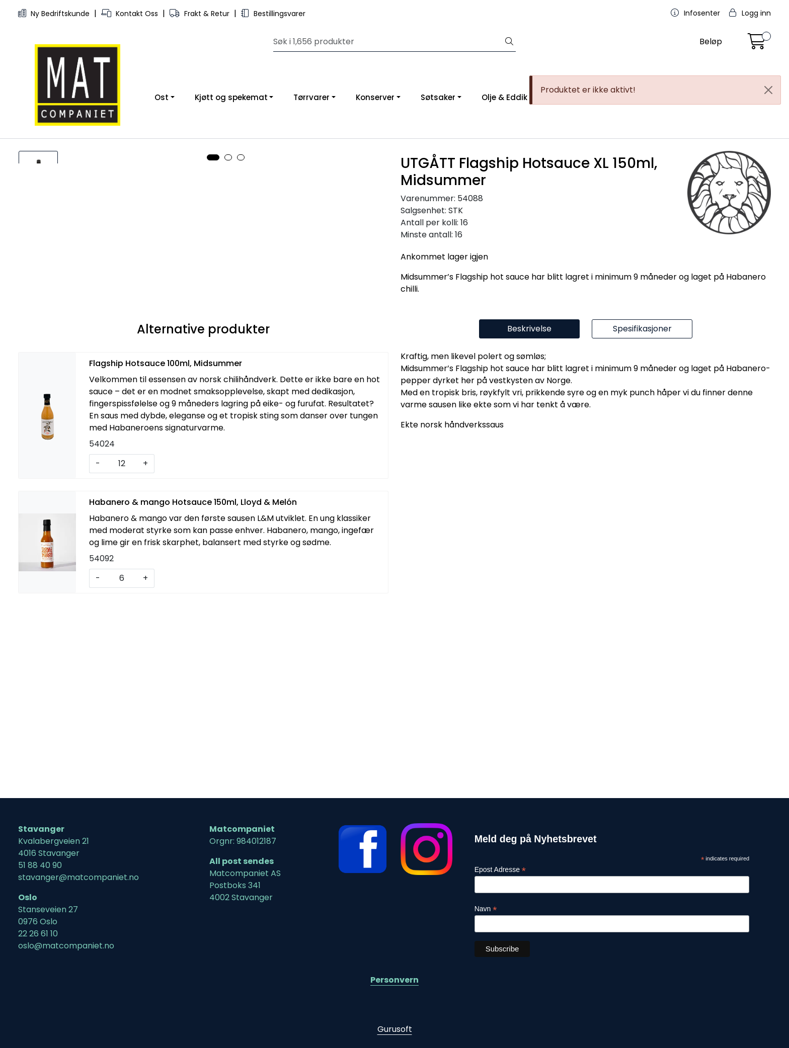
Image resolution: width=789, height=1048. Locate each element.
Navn (486, 909)
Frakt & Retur (200, 14)
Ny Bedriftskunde (55, 14)
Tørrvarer (311, 97)
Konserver (375, 97)
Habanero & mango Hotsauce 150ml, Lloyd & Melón (193, 695)
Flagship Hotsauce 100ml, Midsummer (165, 556)
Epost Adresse (500, 870)
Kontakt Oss (130, 14)
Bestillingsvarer (273, 14)
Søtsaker (438, 97)
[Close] (768, 90)
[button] (213, 482)
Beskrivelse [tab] (529, 521)
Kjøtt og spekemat (231, 97)
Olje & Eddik (504, 97)
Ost (161, 97)
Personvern (394, 980)
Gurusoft (394, 1029)
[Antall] (121, 656)
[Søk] (388, 42)
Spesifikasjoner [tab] (642, 521)
